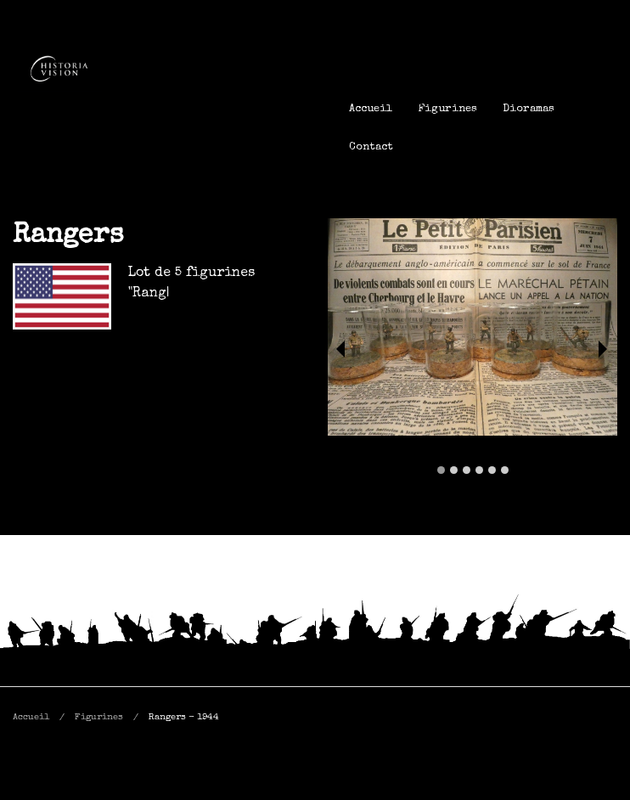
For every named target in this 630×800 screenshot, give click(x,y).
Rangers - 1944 (184, 717)
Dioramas (528, 109)
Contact (371, 147)
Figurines (447, 109)
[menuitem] (370, 109)
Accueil (370, 109)
